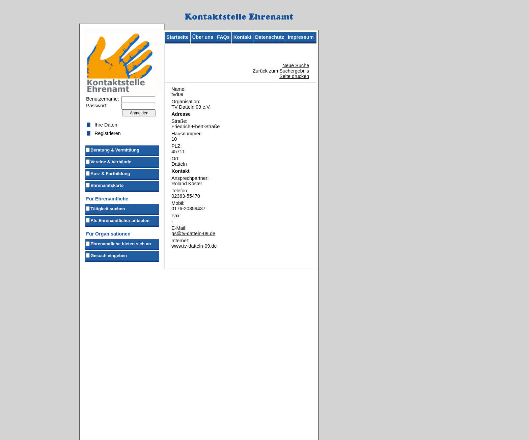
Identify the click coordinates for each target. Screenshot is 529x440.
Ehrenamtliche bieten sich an (118, 243)
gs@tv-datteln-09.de (193, 233)
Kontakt (242, 37)
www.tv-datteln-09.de (194, 246)
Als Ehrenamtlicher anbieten (117, 220)
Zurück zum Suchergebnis (281, 71)
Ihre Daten (105, 125)
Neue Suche (295, 65)
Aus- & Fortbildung (107, 173)
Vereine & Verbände (108, 161)
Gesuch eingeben (106, 255)
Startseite (177, 37)
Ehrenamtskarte (104, 185)
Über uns (202, 37)
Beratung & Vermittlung (112, 149)
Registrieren (107, 133)
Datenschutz (269, 37)
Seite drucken (294, 76)
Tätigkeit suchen (105, 208)
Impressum (301, 37)
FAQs (223, 37)
